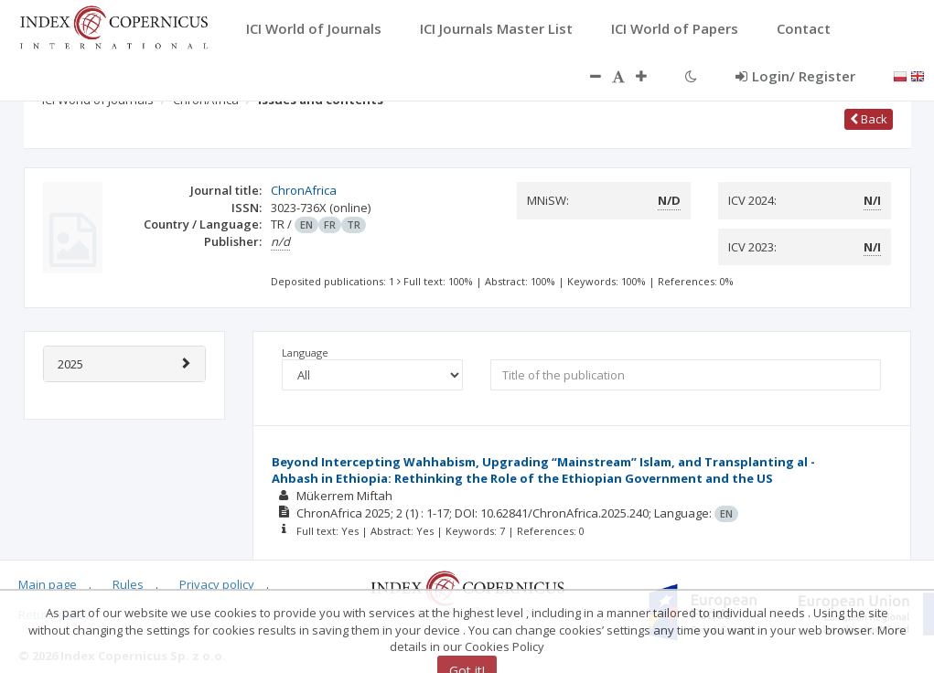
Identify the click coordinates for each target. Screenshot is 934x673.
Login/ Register (795, 76)
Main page (47, 584)
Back (868, 119)
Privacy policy (216, 584)
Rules (128, 584)
